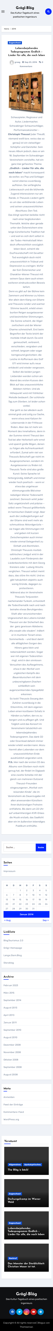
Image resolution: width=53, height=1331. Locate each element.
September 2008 (13, 1067)
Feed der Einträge (13, 1104)
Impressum (10, 871)
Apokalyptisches (32, 1164)
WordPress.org (11, 1119)
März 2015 (9, 992)
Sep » (46, 920)
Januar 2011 (10, 1022)
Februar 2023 (11, 985)
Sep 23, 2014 (30, 62)
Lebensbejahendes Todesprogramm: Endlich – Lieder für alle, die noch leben (26, 52)
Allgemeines (15, 1164)
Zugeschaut (15, 43)
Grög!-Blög (25, 8)
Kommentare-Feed (14, 1112)
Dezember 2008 (12, 1044)
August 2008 (11, 1074)
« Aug (7, 920)
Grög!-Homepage (13, 948)
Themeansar (26, 1327)
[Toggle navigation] (3, 11)
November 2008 (12, 1052)
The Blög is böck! (18, 1170)
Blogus (41, 1322)
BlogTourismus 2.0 (13, 940)
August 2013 (10, 1007)
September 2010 (12, 1030)
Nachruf (13, 1258)
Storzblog (9, 962)
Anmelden (9, 1097)
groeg (15, 62)
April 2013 (9, 1015)
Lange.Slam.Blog (13, 955)
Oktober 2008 (11, 1059)
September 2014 (12, 1000)
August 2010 (10, 1037)
